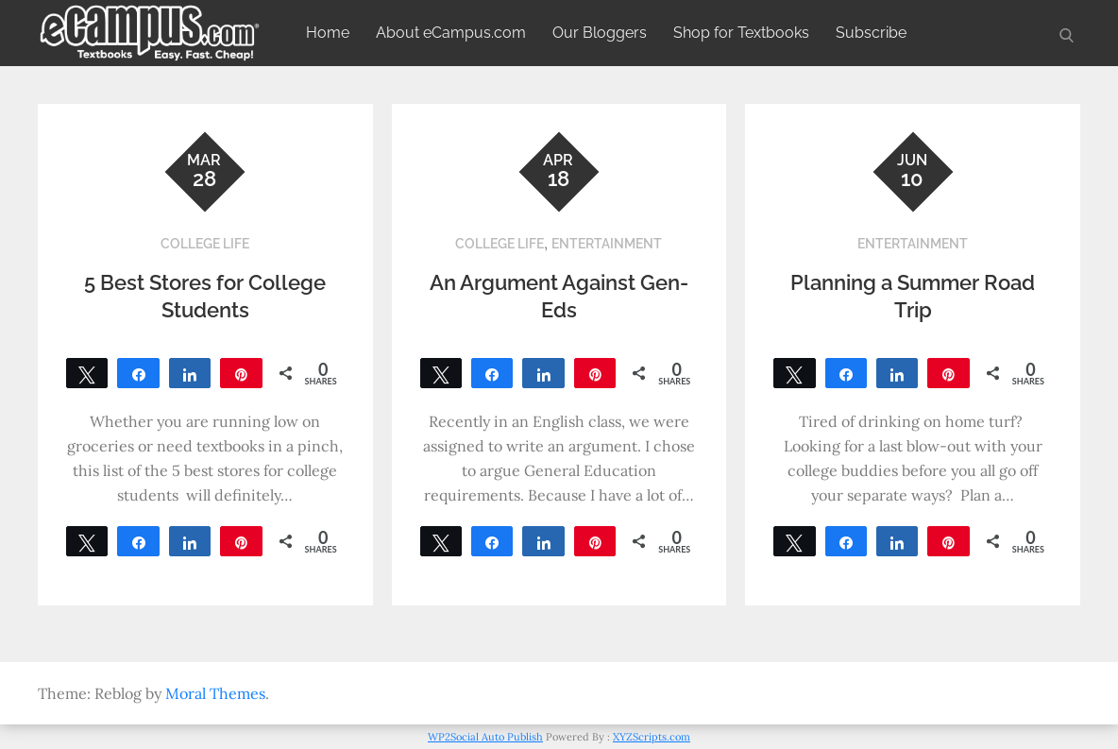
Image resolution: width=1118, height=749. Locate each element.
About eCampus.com (451, 33)
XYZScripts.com (651, 736)
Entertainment (606, 243)
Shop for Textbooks (741, 33)
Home (327, 33)
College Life (205, 243)
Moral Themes (215, 693)
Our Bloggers (599, 33)
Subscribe (871, 33)
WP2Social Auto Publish (485, 736)
